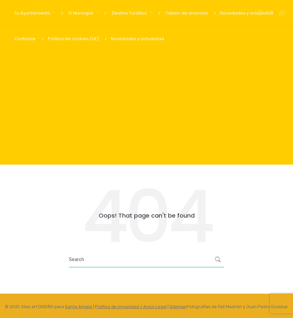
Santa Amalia (78, 306)
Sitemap (178, 306)
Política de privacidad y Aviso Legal (131, 306)
